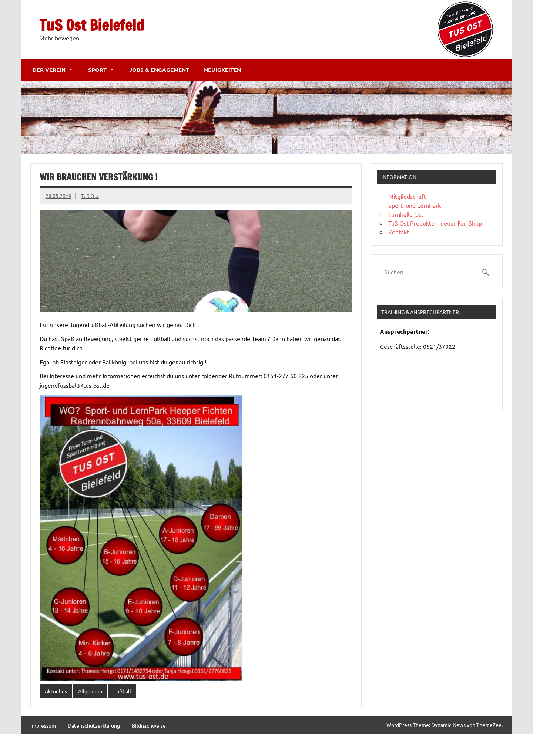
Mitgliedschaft (407, 196)
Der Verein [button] (53, 70)
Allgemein (90, 691)
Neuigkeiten (222, 69)
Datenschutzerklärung (94, 725)
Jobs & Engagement (159, 69)
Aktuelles (56, 691)
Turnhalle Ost (405, 214)
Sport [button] (101, 70)
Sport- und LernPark (414, 205)
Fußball (122, 691)
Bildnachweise (149, 725)
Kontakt (398, 232)
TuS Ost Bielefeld (91, 25)
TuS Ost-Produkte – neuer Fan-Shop (435, 223)
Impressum (43, 725)
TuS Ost (90, 196)
